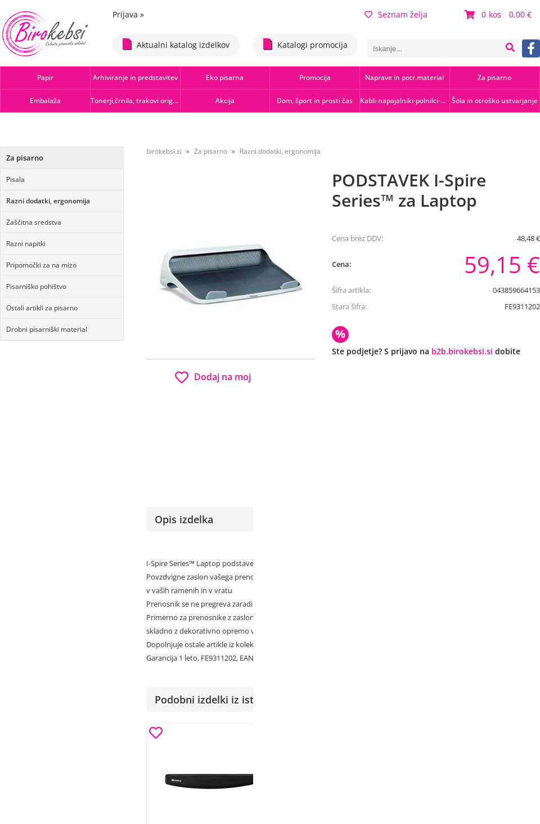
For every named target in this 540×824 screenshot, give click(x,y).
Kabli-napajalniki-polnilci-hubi (404, 100)
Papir (45, 77)
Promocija (315, 77)
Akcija (225, 100)
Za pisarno (494, 77)
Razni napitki (26, 243)
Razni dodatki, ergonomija (48, 201)
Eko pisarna (225, 77)
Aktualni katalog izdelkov (176, 44)
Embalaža (45, 100)
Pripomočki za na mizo (41, 265)
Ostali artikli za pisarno (42, 308)
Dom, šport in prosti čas (315, 100)
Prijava (128, 14)
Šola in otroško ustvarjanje (495, 100)
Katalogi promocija (305, 44)
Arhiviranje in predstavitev (135, 77)
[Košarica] (499, 15)
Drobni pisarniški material (46, 329)
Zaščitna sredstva (33, 222)
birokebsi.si (164, 151)
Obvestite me (365, 418)
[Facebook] (531, 48)
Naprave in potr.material (404, 77)
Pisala (15, 179)
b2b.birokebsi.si (462, 351)
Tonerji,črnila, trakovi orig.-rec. (135, 100)
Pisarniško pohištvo (36, 286)
